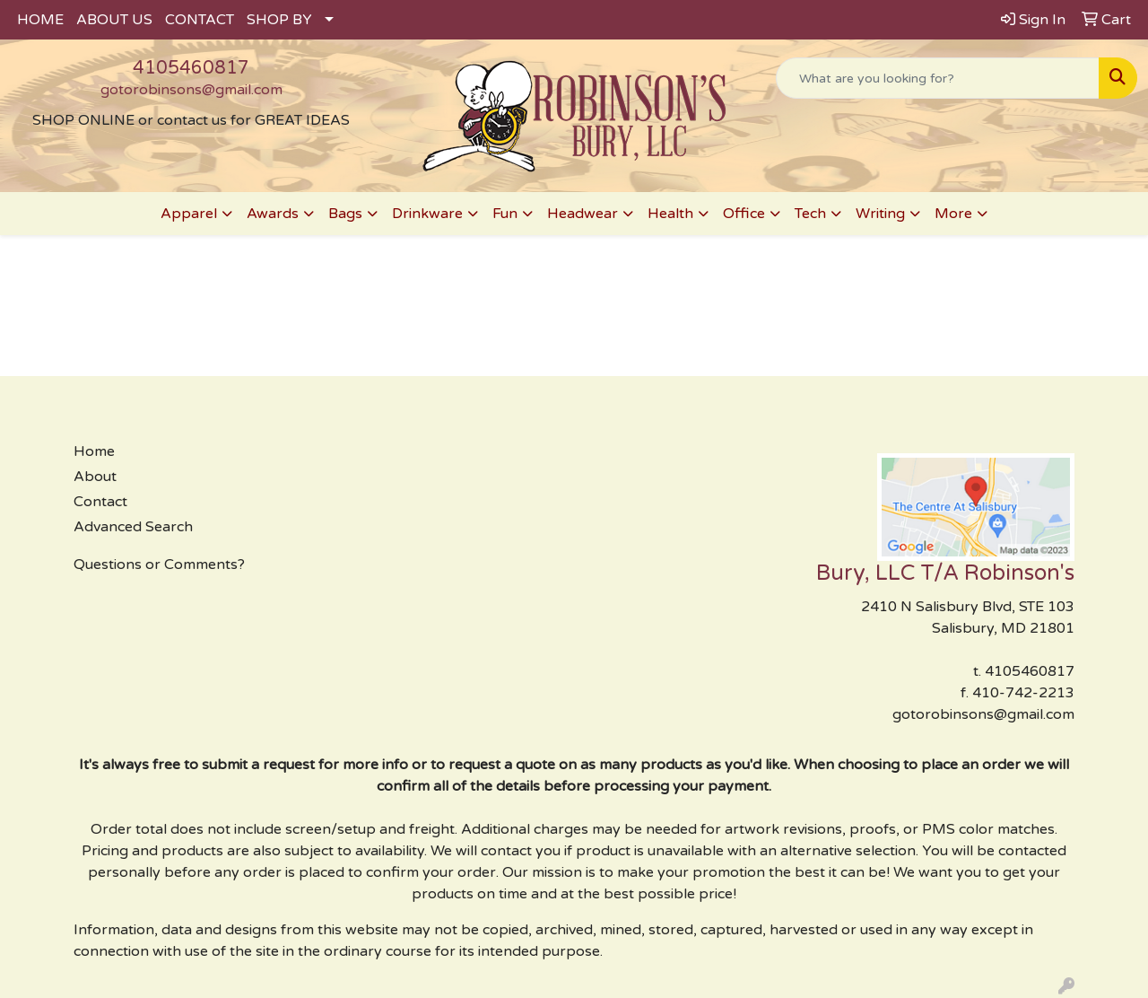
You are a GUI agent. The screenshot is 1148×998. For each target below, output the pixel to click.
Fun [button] (504, 214)
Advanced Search (133, 527)
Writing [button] (880, 214)
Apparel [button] (189, 214)
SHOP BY (279, 20)
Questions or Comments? (159, 564)
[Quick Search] (938, 78)
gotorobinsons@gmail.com (191, 90)
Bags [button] (345, 214)
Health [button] (670, 214)
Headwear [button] (582, 214)
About (95, 477)
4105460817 (191, 68)
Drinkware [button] (427, 214)
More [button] (953, 214)
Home (94, 451)
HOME (40, 20)
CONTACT (199, 20)
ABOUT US (114, 20)
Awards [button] (273, 214)
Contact (100, 502)
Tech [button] (810, 214)
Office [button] (744, 214)
